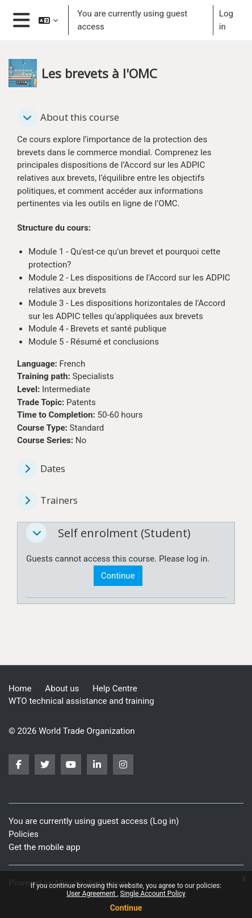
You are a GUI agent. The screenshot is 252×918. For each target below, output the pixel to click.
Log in (226, 20)
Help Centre (115, 688)
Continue (126, 907)
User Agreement (91, 894)
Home (20, 688)
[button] (48, 20)
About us (62, 688)
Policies (24, 834)
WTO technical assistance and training (81, 701)
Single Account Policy (153, 894)
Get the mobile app (44, 847)
